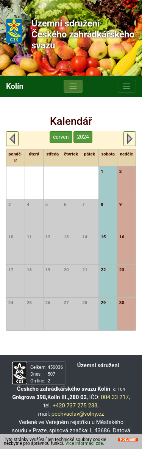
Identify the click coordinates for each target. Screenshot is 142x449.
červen (61, 137)
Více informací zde (84, 443)
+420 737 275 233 (75, 405)
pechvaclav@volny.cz (77, 413)
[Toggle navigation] (73, 86)
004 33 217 (114, 397)
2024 (83, 137)
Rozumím (128, 439)
